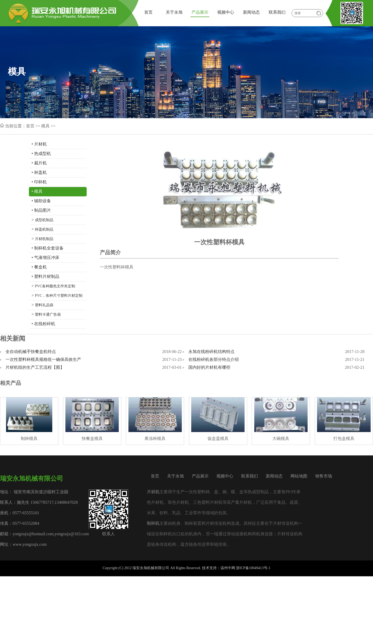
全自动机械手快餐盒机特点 (31, 352)
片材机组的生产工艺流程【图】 (35, 367)
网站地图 (299, 476)
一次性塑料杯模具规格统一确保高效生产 (43, 359)
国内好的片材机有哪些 (209, 367)
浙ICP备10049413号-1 (253, 568)
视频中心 (225, 12)
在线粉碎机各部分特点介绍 (213, 359)
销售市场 (323, 476)
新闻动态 (251, 12)
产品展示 (199, 12)
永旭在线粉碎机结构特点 (211, 352)
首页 (148, 12)
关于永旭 (174, 12)
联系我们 (277, 12)
